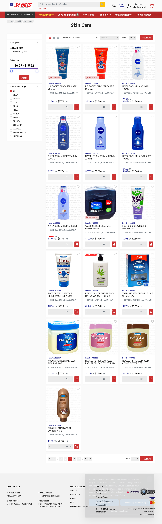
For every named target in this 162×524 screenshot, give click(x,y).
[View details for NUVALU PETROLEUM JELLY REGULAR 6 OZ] (63, 337)
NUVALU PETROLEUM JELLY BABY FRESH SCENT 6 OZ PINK (100, 362)
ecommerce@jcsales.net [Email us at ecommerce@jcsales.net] (48, 496)
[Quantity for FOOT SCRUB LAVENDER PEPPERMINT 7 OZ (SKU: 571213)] (134, 244)
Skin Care (28, 21)
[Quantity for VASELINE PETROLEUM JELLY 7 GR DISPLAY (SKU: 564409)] (134, 312)
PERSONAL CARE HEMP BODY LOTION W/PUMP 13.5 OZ (99, 294)
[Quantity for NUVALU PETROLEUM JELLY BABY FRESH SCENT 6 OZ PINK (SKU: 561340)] (97, 379)
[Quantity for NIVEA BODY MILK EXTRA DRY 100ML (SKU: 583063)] (134, 177)
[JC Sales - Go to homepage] (21, 6)
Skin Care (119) (19, 52)
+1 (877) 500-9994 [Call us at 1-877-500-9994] (14, 496)
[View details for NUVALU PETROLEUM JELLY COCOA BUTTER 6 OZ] (137, 337)
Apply (24, 78)
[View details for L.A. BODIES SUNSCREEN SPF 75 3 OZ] (63, 62)
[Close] (147, 479)
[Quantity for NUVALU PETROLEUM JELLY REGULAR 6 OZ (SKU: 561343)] (60, 379)
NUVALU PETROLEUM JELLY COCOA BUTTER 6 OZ (135, 362)
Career (73, 498)
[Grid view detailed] (54, 38)
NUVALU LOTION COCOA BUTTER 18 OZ (59, 429)
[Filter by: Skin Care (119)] (12, 51)
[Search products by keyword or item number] (71, 4)
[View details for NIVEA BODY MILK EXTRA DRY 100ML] (137, 132)
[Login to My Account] (136, 5)
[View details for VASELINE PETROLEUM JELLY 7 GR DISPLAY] (137, 269)
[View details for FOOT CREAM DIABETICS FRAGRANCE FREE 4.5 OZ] (63, 269)
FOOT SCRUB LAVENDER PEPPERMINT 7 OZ (134, 227)
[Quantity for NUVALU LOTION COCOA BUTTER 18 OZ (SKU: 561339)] (60, 446)
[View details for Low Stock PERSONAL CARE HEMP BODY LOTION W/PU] (100, 269)
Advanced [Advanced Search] (42, 8)
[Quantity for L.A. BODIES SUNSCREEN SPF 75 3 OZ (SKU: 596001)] (60, 107)
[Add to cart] (76, 107)
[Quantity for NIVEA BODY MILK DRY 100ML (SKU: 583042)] (60, 244)
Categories (24, 43)
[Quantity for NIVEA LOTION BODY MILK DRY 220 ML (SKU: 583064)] (97, 177)
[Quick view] (78, 47)
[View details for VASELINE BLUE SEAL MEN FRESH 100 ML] (100, 202)
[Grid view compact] (50, 38)
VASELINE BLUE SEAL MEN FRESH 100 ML (98, 227)
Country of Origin (24, 86)
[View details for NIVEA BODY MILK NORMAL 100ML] (137, 62)
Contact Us (75, 494)
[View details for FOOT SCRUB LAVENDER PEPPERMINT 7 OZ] (137, 202)
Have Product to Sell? (79, 506)
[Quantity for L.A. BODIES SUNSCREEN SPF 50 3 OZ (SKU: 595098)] (97, 107)
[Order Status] (113, 5)
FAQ (72, 502)
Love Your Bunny (68, 14)
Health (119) (17, 48)
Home (10, 21)
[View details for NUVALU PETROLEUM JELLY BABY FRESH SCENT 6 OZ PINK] (100, 337)
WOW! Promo (46, 14)
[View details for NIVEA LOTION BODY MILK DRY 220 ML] (100, 132)
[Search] (102, 4)
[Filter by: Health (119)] (11, 48)
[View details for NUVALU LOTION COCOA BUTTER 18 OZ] (63, 404)
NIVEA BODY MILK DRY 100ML (62, 226)
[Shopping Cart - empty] (151, 5)
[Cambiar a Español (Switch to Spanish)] (121, 5)
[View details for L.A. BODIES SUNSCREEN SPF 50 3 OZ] (100, 62)
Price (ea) (24, 60)
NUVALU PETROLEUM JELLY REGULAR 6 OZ (61, 362)
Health (18, 21)
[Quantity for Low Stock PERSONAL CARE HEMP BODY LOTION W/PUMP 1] (97, 312)
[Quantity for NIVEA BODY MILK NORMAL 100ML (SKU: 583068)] (134, 107)
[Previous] (50, 459)
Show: (124, 37)
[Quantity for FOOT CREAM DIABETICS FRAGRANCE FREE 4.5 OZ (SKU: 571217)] (60, 312)
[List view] (58, 38)
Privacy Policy (117, 495)
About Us (74, 490)
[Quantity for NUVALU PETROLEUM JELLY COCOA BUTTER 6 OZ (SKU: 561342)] (134, 379)
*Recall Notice (143, 14)
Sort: (96, 37)
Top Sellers (104, 14)
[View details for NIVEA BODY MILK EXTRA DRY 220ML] (63, 132)
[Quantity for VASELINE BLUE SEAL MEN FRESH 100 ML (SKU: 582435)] (97, 244)
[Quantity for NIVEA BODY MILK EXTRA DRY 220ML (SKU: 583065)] (60, 177)
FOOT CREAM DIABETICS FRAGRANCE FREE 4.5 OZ (60, 294)
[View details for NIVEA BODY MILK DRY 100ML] (63, 202)
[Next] (90, 459)
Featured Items (123, 14)
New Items (88, 14)
